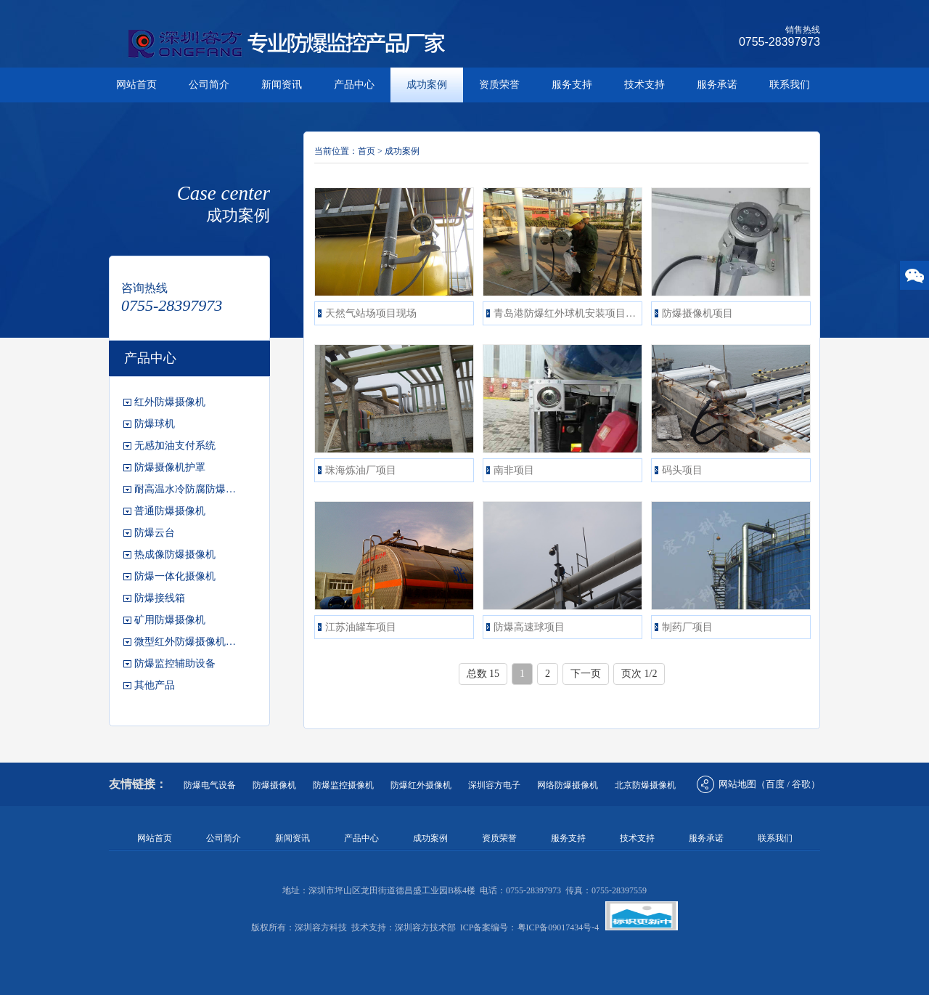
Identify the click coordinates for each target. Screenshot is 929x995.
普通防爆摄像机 (169, 510)
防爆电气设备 (210, 785)
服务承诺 (717, 84)
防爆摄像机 (274, 785)
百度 (775, 784)
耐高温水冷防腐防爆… (185, 489)
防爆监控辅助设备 (175, 663)
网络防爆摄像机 (567, 785)
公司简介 (209, 84)
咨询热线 (144, 288)
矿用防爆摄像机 (169, 619)
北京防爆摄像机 (645, 785)
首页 (366, 151)
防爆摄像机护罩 (169, 467)
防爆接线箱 (159, 598)
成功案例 (426, 84)
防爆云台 (154, 532)
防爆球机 (154, 423)
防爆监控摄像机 (343, 785)
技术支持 (644, 84)
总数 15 (483, 673)
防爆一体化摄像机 (175, 576)
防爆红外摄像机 (420, 785)
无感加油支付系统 (175, 445)
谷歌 (801, 784)
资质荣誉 (499, 84)
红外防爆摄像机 (169, 402)
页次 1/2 (639, 673)
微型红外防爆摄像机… (185, 641)
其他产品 (154, 685)
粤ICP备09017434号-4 (558, 927)
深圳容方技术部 (425, 927)
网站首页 (136, 84)
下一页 (585, 673)
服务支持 (572, 84)
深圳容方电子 (494, 785)
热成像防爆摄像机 (175, 554)
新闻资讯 (281, 84)
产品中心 (354, 84)
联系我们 (789, 84)
